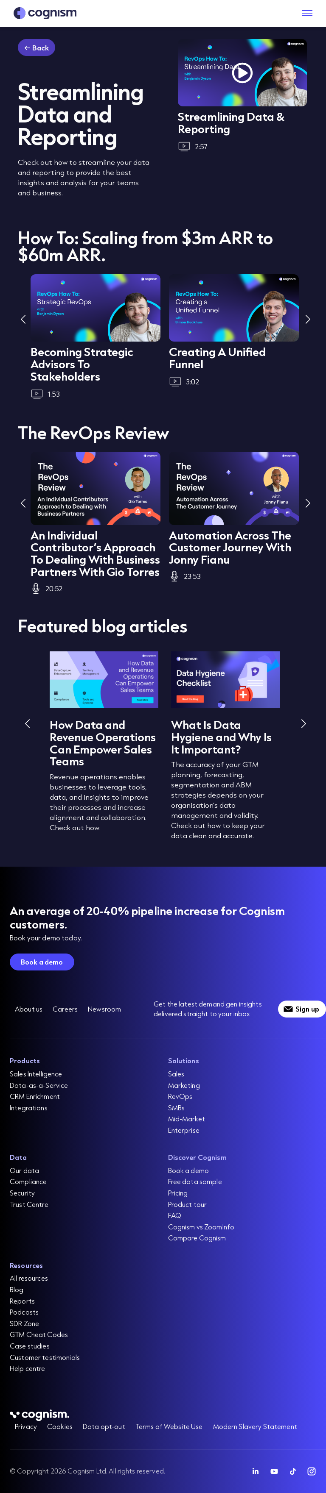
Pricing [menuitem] (178, 1192)
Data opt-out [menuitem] (104, 1426)
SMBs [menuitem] (176, 1107)
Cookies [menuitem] (60, 1426)
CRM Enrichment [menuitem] (35, 1096)
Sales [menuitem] (176, 1073)
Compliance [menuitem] (28, 1181)
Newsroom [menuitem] (104, 1008)
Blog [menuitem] (17, 1289)
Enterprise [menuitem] (184, 1130)
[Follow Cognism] (255, 1471)
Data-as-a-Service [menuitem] (39, 1085)
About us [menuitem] (28, 1008)
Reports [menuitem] (22, 1300)
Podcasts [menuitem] (24, 1311)
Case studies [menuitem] (30, 1345)
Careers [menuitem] (65, 1008)
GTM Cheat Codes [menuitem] (39, 1334)
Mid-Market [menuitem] (186, 1118)
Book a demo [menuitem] (188, 1170)
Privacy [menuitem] (26, 1426)
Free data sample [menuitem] (195, 1181)
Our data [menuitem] (24, 1170)
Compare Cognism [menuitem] (197, 1237)
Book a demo (42, 961)
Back (40, 48)
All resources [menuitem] (29, 1277)
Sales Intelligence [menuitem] (36, 1073)
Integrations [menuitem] (29, 1107)
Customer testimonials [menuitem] (45, 1357)
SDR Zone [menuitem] (24, 1323)
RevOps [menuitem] (180, 1096)
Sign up (307, 1008)
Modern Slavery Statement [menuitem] (255, 1426)
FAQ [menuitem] (174, 1215)
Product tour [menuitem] (187, 1204)
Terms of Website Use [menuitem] (169, 1426)
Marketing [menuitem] (184, 1085)
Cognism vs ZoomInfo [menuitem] (201, 1226)
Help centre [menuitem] (27, 1368)
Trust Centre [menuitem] (29, 1204)
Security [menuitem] (22, 1192)
